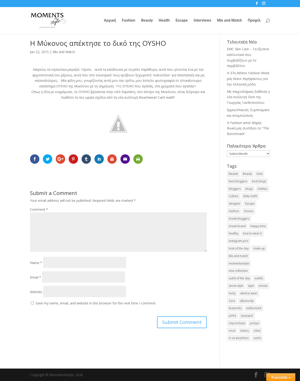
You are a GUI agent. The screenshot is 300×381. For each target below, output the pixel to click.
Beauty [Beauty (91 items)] (247, 174)
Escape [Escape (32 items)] (250, 204)
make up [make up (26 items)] (259, 248)
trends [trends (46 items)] (263, 286)
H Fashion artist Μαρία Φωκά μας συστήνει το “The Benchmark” (248, 128)
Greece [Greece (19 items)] (248, 211)
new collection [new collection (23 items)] (238, 271)
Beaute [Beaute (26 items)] (233, 174)
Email (35, 277)
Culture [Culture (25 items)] (233, 196)
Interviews (202, 21)
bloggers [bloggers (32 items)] (235, 189)
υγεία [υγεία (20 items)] (257, 338)
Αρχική (110, 21)
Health (164, 21)
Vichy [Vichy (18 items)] (232, 293)
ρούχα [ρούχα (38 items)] (254, 323)
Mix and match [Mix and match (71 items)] (238, 256)
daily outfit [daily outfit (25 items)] (250, 196)
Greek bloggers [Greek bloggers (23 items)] (239, 219)
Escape (182, 21)
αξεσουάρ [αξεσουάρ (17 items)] (247, 301)
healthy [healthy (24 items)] (233, 233)
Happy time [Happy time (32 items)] (258, 226)
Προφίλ (254, 21)
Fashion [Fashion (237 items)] (234, 211)
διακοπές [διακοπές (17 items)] (235, 308)
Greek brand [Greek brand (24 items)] (237, 226)
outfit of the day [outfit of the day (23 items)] (239, 278)
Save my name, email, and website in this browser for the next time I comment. (96, 303)
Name (36, 262)
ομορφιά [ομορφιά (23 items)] (247, 316)
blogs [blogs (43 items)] (249, 189)
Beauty (147, 21)
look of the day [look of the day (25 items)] (239, 248)
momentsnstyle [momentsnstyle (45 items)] (239, 263)
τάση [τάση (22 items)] (257, 331)
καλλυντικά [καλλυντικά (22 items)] (253, 308)
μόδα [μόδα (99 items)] (232, 316)
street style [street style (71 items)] (236, 286)
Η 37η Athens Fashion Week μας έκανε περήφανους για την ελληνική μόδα (248, 78)
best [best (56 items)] (259, 174)
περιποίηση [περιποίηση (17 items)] (237, 323)
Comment (39, 209)
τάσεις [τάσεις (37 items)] (244, 331)
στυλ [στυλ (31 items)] (232, 331)
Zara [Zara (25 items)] (232, 301)
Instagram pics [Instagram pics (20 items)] (238, 241)
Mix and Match (229, 21)
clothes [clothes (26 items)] (262, 189)
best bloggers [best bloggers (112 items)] (238, 181)
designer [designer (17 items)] (234, 204)
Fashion (128, 21)
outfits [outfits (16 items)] (259, 278)
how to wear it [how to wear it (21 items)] (252, 233)
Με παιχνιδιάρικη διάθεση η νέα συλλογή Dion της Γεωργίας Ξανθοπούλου (248, 97)
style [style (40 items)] (251, 286)
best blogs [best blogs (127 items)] (259, 181)
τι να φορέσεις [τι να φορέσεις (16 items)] (239, 338)
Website (36, 292)
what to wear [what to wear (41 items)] (248, 293)
